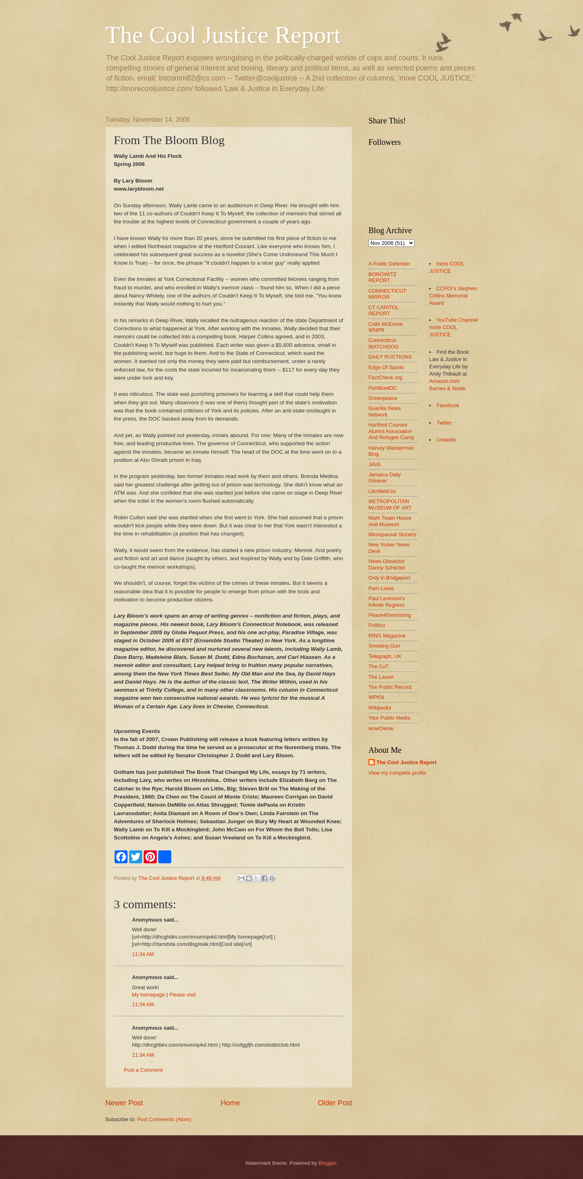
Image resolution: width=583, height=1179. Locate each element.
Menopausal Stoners (392, 534)
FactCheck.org (385, 377)
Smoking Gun (384, 646)
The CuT (378, 666)
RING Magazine (387, 636)
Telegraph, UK (385, 656)
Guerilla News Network (384, 411)
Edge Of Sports (386, 367)
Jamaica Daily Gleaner (384, 478)
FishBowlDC (382, 388)
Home (230, 1103)
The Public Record (389, 687)
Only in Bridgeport (389, 578)
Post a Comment (143, 1070)
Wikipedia (379, 708)
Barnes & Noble (447, 388)
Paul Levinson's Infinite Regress (386, 601)
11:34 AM (143, 954)
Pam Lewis (381, 588)
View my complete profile (397, 773)
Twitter (444, 423)
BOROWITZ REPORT (382, 277)
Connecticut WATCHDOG (383, 343)
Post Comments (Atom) (164, 1119)
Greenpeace (382, 398)
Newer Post (124, 1103)
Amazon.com (444, 381)
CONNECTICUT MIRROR (387, 294)
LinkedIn (446, 440)
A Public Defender (389, 264)
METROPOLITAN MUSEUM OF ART (390, 504)
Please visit (182, 995)
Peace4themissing (389, 615)
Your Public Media (389, 718)
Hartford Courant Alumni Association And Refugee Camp (391, 431)
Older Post (335, 1103)
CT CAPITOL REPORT (383, 310)
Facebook (448, 405)
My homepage (148, 995)
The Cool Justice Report (223, 34)
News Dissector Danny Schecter (387, 564)
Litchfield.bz (382, 491)
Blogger (327, 1163)
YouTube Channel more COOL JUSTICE (453, 327)
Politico (376, 625)
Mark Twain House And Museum (389, 521)
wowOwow (381, 728)
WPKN (376, 697)
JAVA (374, 464)
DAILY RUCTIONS (390, 357)
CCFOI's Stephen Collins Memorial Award (453, 295)
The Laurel (381, 677)
